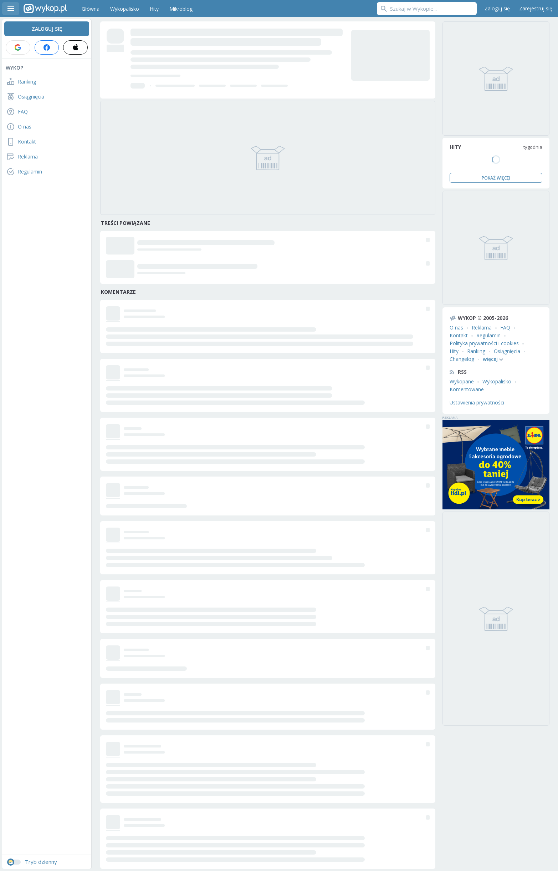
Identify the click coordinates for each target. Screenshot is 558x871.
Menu (10, 8)
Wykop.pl (45, 8)
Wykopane (462, 381)
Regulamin (488, 335)
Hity (454, 351)
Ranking (476, 351)
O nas (456, 327)
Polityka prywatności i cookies (484, 343)
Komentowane (467, 389)
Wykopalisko (496, 381)
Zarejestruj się (535, 8)
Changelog (462, 359)
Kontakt (459, 335)
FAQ (505, 327)
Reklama (482, 327)
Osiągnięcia (507, 351)
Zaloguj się (497, 8)
